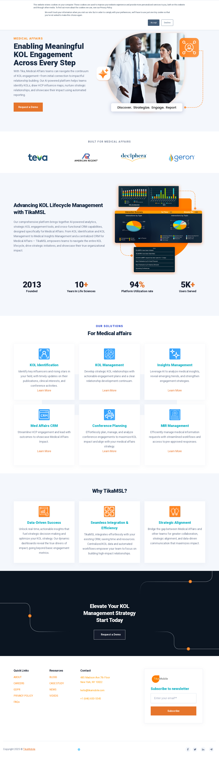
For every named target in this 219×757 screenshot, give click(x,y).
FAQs (17, 701)
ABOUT (18, 677)
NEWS (52, 689)
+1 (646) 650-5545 (90, 698)
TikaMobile (29, 749)
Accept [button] (154, 23)
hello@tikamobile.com (92, 690)
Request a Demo (28, 107)
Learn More (44, 390)
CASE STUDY (56, 683)
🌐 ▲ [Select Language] (82, 749)
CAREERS (19, 683)
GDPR (17, 689)
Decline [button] (167, 23)
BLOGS (53, 677)
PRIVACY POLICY (23, 695)
